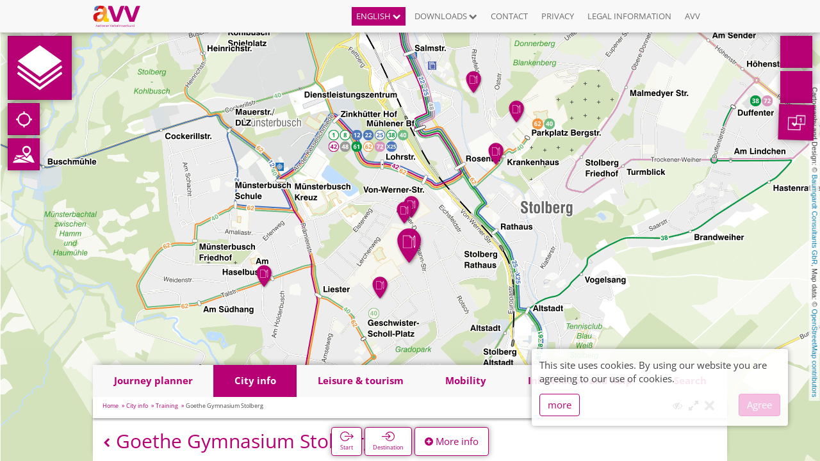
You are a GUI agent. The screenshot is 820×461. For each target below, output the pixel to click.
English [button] (378, 16)
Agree (759, 404)
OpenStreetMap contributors (815, 353)
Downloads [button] (445, 16)
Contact (509, 16)
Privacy (557, 16)
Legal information (629, 16)
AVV (692, 16)
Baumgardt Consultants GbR (815, 220)
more (559, 404)
